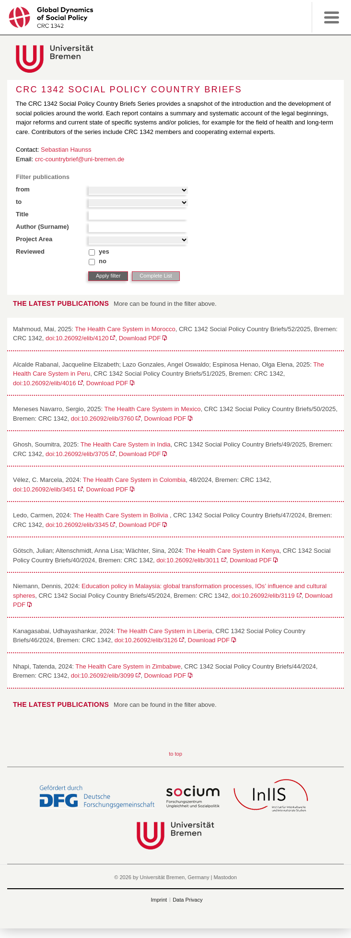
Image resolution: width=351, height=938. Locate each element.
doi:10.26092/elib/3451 (44, 489)
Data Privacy (187, 900)
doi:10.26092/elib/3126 (146, 640)
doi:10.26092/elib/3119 (263, 595)
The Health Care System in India (126, 444)
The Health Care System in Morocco (125, 329)
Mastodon (224, 877)
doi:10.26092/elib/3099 (102, 675)
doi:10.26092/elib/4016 (44, 383)
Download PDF (140, 338)
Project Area (34, 239)
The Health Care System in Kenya (232, 550)
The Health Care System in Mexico (153, 409)
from (23, 189)
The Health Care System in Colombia (134, 479)
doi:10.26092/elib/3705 (77, 454)
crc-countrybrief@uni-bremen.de (80, 159)
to (19, 201)
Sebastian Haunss (66, 149)
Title (22, 214)
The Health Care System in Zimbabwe (128, 666)
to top (175, 754)
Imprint (159, 900)
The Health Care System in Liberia (164, 631)
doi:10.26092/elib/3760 (102, 418)
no (102, 261)
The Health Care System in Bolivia (121, 515)
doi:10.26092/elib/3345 (77, 524)
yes (104, 251)
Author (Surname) (42, 226)
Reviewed (30, 251)
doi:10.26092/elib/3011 (188, 560)
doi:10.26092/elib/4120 (77, 338)
